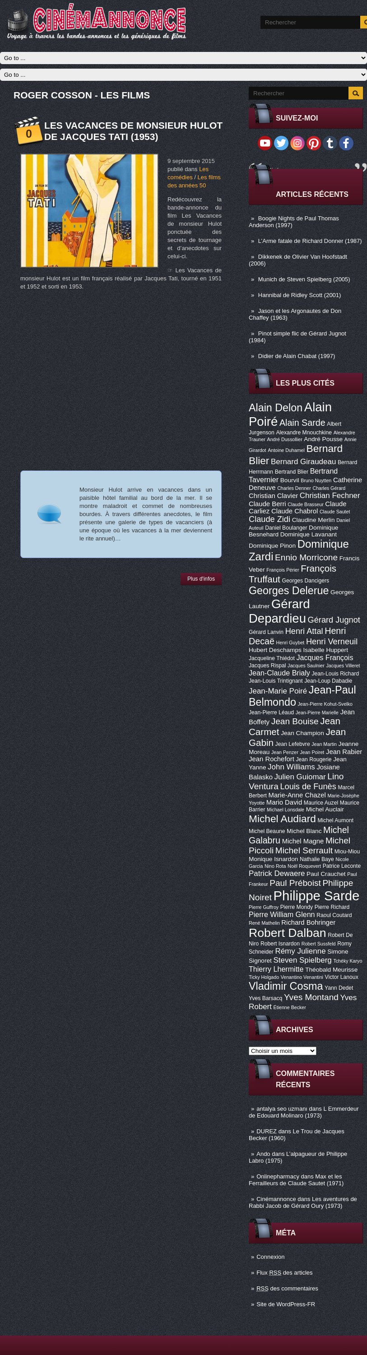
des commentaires (287, 1288)
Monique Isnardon (273, 859)
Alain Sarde (302, 423)
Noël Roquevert (304, 866)
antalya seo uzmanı (281, 1108)
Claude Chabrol (294, 511)
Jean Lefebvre (292, 744)
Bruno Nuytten (316, 480)
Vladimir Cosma (286, 986)
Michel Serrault (304, 850)
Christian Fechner (330, 495)
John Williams (291, 767)
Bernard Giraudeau (303, 461)
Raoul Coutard (334, 915)
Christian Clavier (273, 495)
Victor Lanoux (341, 977)
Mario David (284, 802)
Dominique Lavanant (308, 534)
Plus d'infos (201, 579)
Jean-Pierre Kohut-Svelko (325, 704)
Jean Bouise (295, 721)
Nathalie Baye (317, 859)
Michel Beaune (267, 831)
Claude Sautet (335, 511)
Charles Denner (294, 488)
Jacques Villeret (343, 665)
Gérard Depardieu (279, 611)
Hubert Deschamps (275, 650)
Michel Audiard (282, 818)
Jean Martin (324, 744)
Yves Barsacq (265, 998)
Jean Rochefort (271, 759)
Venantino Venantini (302, 977)
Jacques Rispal (267, 665)
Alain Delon (275, 408)
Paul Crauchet (326, 874)
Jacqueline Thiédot (272, 658)
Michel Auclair (325, 809)
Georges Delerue (289, 590)
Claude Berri (267, 504)
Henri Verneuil (332, 641)
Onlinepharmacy (277, 1176)
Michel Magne (303, 841)
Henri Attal (304, 631)
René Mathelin (264, 923)
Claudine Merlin (313, 520)
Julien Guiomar (300, 777)
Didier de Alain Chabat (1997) (296, 356)
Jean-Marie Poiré (278, 691)
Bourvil (289, 480)
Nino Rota (275, 866)
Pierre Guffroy (264, 907)
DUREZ (266, 1131)
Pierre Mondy (296, 907)
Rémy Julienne (300, 951)
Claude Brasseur (305, 504)
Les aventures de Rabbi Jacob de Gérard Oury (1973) (303, 1202)
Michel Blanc (304, 831)
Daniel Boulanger (286, 528)
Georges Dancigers (305, 580)
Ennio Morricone (306, 557)
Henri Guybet (290, 642)
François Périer (282, 570)
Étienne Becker (290, 1007)
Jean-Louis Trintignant (276, 681)
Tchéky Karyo (347, 961)
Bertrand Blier (291, 472)
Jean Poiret (312, 752)
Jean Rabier (344, 751)
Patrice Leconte (342, 866)
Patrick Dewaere (277, 873)
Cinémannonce (276, 1199)
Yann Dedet (339, 988)
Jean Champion (302, 733)
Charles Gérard (328, 488)
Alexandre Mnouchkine (304, 432)
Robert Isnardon (280, 944)
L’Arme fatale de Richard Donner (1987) (310, 240)
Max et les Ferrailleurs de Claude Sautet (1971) (296, 1180)
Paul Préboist (295, 883)
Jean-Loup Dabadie (328, 681)
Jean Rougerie (314, 759)
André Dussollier (284, 439)
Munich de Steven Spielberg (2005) (304, 279)
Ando (263, 1153)
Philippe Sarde (317, 895)
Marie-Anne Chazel (297, 795)
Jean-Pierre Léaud (271, 712)
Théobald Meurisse (331, 969)
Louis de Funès (308, 786)
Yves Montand (311, 997)
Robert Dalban (287, 933)
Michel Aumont (335, 820)
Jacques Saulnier (306, 665)
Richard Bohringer (308, 922)
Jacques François (324, 657)
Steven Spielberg (303, 960)
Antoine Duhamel (286, 450)
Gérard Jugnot (334, 619)
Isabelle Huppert (325, 650)
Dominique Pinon (272, 545)
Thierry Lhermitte (276, 969)
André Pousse (323, 439)
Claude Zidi (269, 519)
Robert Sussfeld (319, 943)
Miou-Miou (347, 851)
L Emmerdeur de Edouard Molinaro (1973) (304, 1112)
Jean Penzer (284, 752)
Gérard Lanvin (266, 632)
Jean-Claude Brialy (279, 673)
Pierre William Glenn (282, 914)
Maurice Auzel (321, 803)
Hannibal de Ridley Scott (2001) (299, 295)
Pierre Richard (332, 907)
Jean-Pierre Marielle (317, 712)
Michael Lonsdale (285, 809)
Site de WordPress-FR (285, 1304)
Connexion (270, 1256)
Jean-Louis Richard (335, 674)
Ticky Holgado (264, 977)
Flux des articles (284, 1272)
